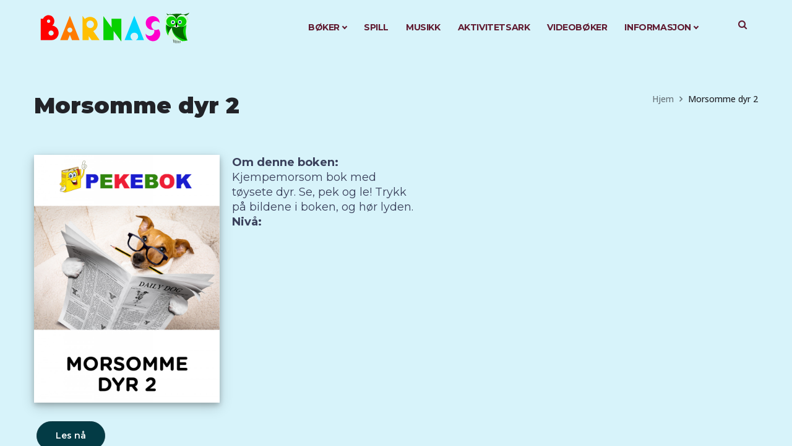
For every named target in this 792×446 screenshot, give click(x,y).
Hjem (663, 99)
